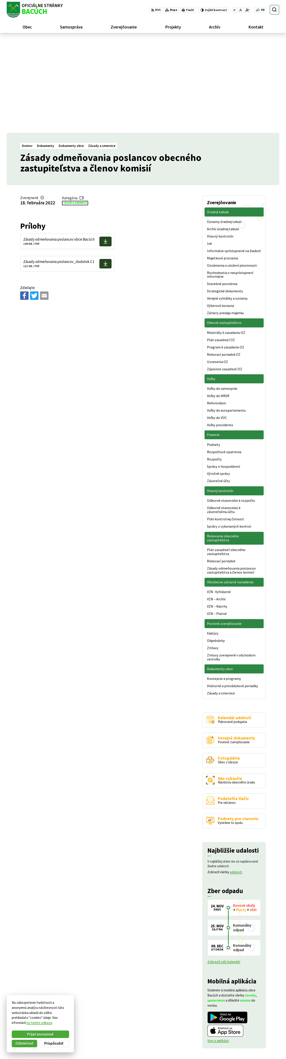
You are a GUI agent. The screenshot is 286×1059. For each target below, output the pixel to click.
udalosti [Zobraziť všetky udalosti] (236, 779)
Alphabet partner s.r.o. (61, 1012)
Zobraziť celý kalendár (223, 869)
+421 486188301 (256, 1031)
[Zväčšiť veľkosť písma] (247, 10)
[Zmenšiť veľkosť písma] (234, 10)
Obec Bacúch (40, 1016)
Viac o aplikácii (218, 947)
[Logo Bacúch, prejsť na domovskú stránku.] (35, 10)
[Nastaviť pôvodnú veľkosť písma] (240, 10)
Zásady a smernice (75, 109)
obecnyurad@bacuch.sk (261, 1036)
